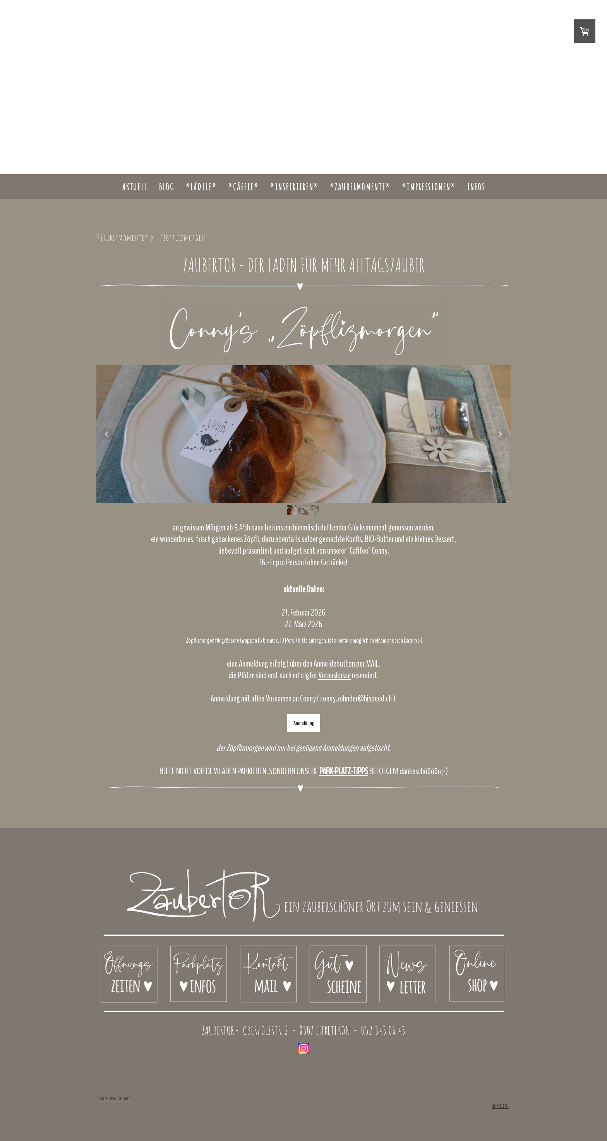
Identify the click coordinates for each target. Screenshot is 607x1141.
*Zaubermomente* (360, 187)
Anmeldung (303, 723)
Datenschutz (107, 1098)
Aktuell (134, 187)
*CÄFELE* (243, 187)
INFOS (476, 187)
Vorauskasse (334, 675)
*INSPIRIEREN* (294, 187)
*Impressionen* (428, 187)
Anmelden (500, 1106)
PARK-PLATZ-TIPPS (343, 771)
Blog (166, 187)
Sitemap (124, 1098)
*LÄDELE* (201, 187)
